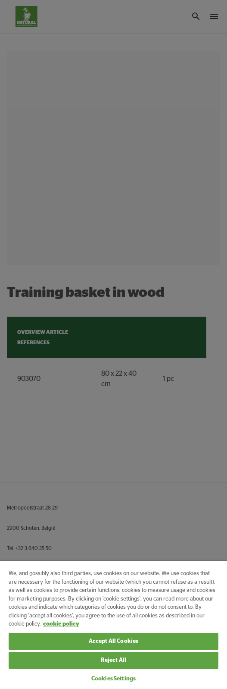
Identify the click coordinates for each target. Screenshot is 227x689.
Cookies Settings (113, 679)
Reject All (113, 660)
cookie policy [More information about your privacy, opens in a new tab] (61, 624)
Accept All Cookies (113, 641)
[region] (113, 625)
